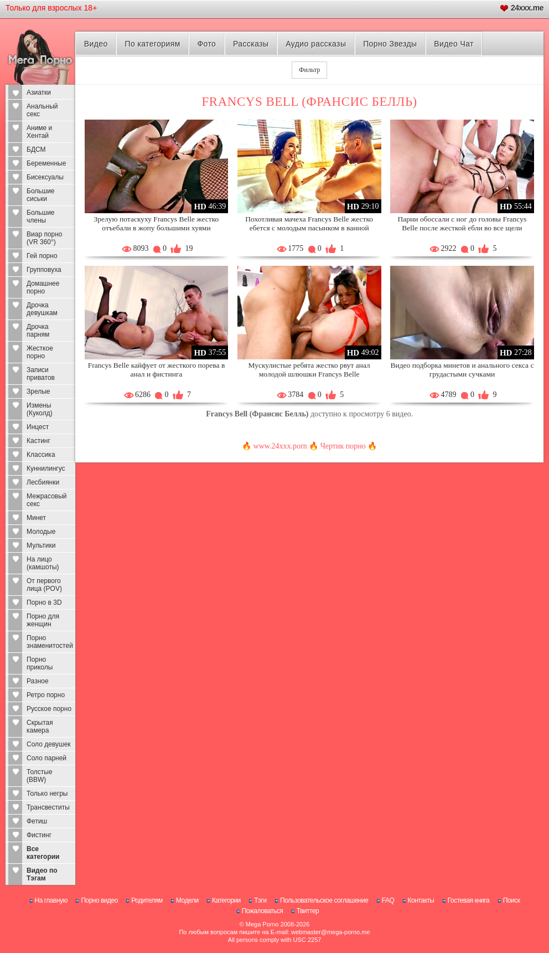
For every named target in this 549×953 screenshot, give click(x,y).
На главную (51, 900)
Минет (36, 518)
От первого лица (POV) (44, 585)
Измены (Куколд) (40, 409)
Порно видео (99, 900)
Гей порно (42, 256)
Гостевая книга (469, 900)
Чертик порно (343, 446)
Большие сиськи (41, 195)
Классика (41, 455)
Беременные (46, 163)
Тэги (260, 900)
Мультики (41, 545)
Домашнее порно (43, 287)
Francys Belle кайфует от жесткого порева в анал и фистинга (156, 369)
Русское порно (49, 709)
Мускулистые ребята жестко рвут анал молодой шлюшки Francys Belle (309, 369)
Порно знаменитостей (50, 642)
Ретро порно (46, 695)
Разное (38, 681)
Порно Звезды (390, 43)
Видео (96, 43)
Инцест (38, 427)
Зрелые (38, 391)
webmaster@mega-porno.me (330, 932)
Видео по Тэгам (42, 874)
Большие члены (41, 216)
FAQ (388, 900)
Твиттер (308, 911)
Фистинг (39, 835)
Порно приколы (40, 663)
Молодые (41, 531)
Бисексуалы (45, 177)
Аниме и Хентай (39, 132)
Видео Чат (454, 43)
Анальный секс (42, 110)
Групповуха (44, 270)
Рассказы (250, 43)
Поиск (511, 900)
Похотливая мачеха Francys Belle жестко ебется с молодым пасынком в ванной (309, 223)
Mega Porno (262, 924)
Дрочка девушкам (42, 309)
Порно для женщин (43, 620)
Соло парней (46, 758)
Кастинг (38, 441)
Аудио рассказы (316, 43)
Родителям (146, 900)
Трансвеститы (48, 807)
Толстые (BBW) (40, 776)
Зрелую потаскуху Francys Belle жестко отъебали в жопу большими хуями (156, 223)
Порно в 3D (44, 602)
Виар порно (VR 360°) (45, 238)
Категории (226, 900)
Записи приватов (41, 374)
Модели (187, 900)
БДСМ (36, 149)
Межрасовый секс (47, 500)
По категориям (152, 43)
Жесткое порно (40, 352)
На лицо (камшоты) (43, 563)
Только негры (47, 793)
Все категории (43, 853)
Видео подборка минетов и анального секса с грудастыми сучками (462, 369)
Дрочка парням (38, 330)
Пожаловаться (262, 911)
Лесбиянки (43, 482)
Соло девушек (49, 744)
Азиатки (39, 92)
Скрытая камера (40, 726)
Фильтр (309, 70)
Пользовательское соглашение (324, 900)
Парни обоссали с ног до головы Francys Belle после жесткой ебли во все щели (462, 223)
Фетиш (37, 821)
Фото (207, 43)
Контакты (421, 900)
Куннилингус (46, 468)
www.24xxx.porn (280, 446)
